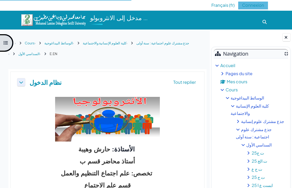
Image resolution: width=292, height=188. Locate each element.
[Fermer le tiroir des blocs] (286, 37)
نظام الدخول (46, 82)
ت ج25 (258, 153)
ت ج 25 (258, 177)
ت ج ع (257, 169)
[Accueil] (53, 19)
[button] (219, 5)
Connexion (253, 5)
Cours (231, 89)
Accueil (227, 65)
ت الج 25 (259, 161)
